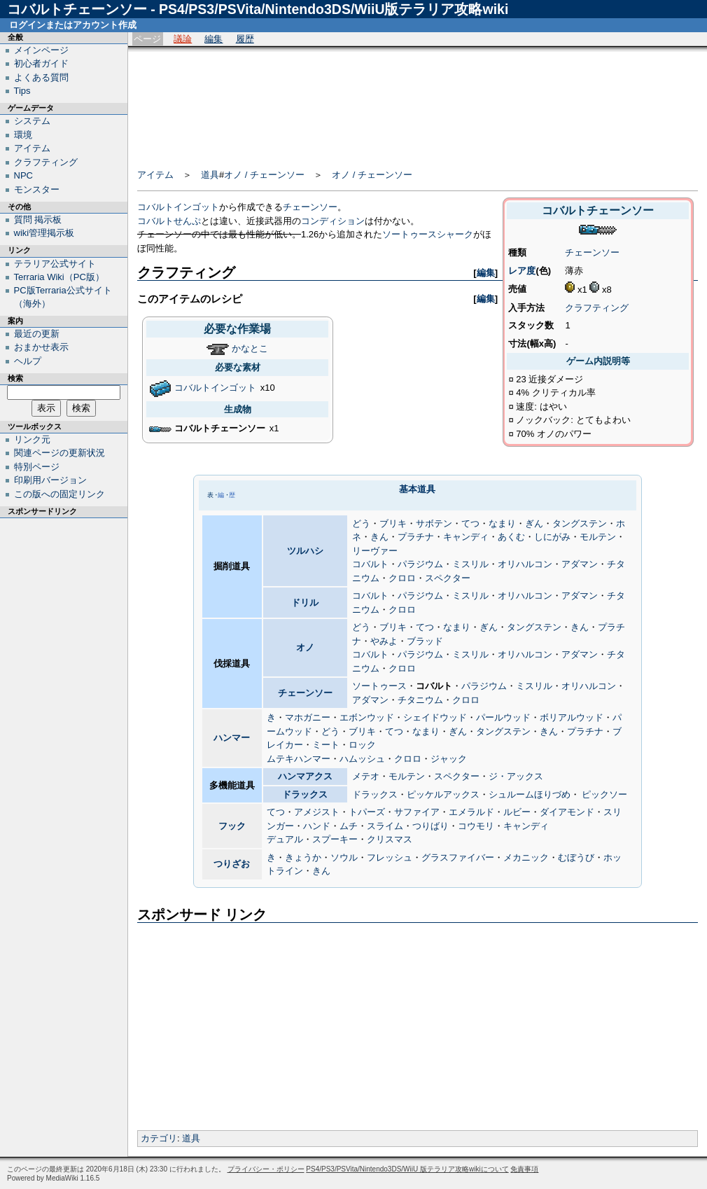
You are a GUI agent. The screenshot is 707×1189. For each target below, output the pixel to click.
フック (232, 826)
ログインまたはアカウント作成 (72, 25)
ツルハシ (305, 550)
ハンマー (232, 737)
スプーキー (335, 839)
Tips (22, 90)
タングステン (579, 523)
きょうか (303, 857)
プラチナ (416, 536)
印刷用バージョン (50, 480)
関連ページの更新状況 (59, 452)
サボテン (434, 523)
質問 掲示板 (38, 219)
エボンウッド (367, 717)
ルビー (517, 812)
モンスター (36, 189)
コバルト (370, 564)
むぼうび (576, 857)
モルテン (598, 536)
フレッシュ (389, 857)
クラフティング (597, 308)
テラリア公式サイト (55, 263)
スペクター (447, 578)
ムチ (349, 826)
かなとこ (250, 348)
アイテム (155, 174)
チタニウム (420, 700)
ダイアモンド (567, 812)
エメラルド (471, 812)
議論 (183, 39)
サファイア (417, 812)
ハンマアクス (305, 776)
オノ (305, 647)
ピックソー (604, 794)
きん (379, 536)
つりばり (430, 826)
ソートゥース (379, 686)
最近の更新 (36, 333)
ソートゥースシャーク (427, 234)
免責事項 (524, 1169)
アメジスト (317, 812)
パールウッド (503, 717)
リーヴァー (375, 550)
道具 (210, 174)
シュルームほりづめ (529, 794)
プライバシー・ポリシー (265, 1169)
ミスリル (470, 564)
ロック (362, 744)
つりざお (232, 863)
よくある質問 (41, 77)
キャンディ (466, 536)
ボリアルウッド (571, 717)
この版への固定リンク (59, 494)
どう (361, 523)
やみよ (384, 641)
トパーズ (367, 812)
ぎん (534, 523)
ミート (326, 744)
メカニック (526, 857)
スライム (385, 826)
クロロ (402, 578)
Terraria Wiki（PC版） (59, 277)
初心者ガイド (41, 63)
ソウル (344, 857)
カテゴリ (159, 1138)
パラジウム (420, 564)
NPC (23, 175)
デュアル (285, 839)
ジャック (448, 758)
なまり (502, 523)
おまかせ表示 (41, 347)
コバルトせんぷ (169, 221)
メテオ (365, 776)
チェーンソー (592, 252)
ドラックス (305, 794)
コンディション (333, 221)
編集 (213, 39)
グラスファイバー (457, 857)
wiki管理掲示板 (44, 233)
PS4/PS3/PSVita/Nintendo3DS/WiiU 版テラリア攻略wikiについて (407, 1169)
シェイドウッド (435, 717)
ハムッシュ (362, 758)
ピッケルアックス (443, 794)
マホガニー (307, 717)
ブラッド (425, 641)
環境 (23, 135)
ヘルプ (27, 361)
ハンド (316, 826)
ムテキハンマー (298, 758)
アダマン (579, 564)
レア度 (522, 270)
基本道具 (417, 489)
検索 (15, 378)
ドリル (304, 602)
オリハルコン (525, 564)
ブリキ (393, 523)
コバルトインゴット (178, 207)
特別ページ (36, 466)
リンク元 (32, 439)
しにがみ (552, 536)
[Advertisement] (417, 103)
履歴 (245, 39)
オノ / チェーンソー (264, 174)
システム (32, 121)
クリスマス (389, 839)
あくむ (511, 536)
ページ (147, 39)
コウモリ (476, 826)
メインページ (41, 50)
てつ (470, 523)
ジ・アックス (516, 776)
